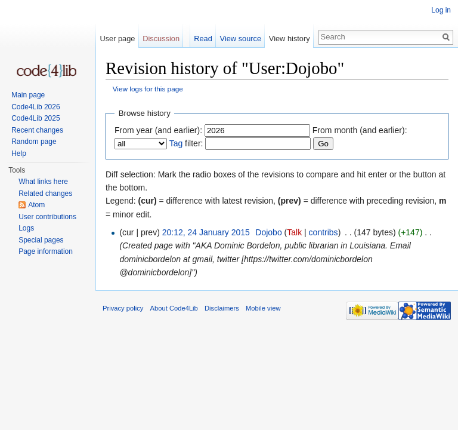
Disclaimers (222, 308)
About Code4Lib (174, 308)
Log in (441, 10)
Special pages (40, 240)
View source (240, 38)
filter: (186, 143)
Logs (26, 228)
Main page (28, 95)
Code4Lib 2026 (35, 107)
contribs (323, 232)
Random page (33, 141)
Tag (176, 143)
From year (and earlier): (158, 130)
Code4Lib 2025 (35, 118)
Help (18, 153)
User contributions (47, 217)
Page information (45, 251)
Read (203, 38)
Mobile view (263, 308)
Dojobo (268, 232)
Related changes (45, 193)
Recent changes (37, 130)
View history (289, 38)
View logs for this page (148, 89)
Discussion (161, 38)
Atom (36, 205)
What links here (43, 181)
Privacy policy (123, 308)
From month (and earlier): (359, 130)
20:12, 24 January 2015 (206, 232)
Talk (294, 232)
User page (117, 38)
